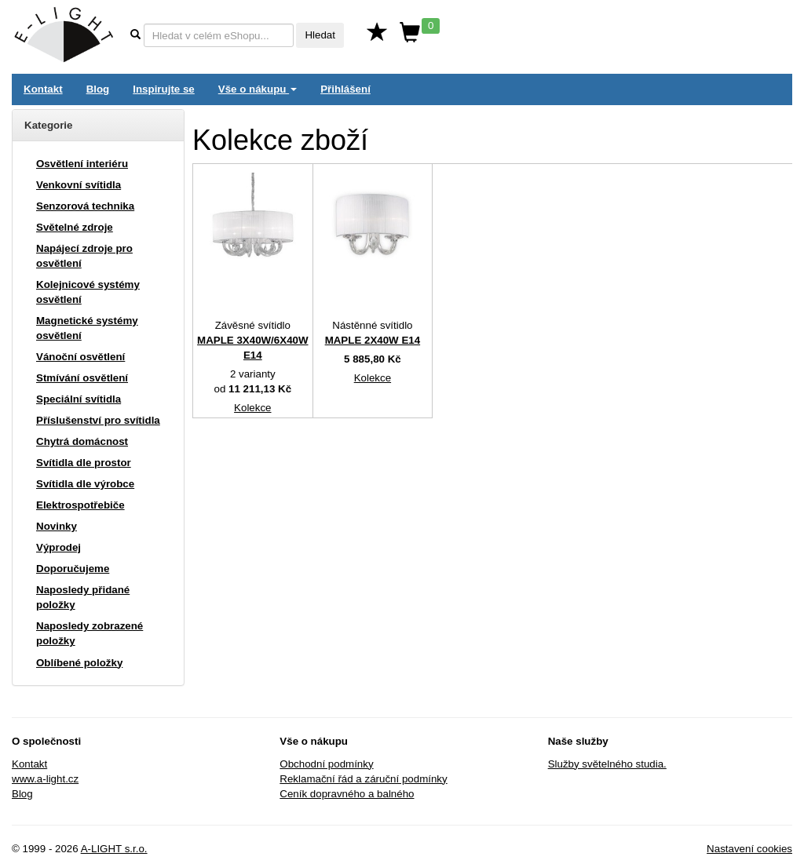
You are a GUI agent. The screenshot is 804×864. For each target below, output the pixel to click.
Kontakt (43, 89)
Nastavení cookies (749, 849)
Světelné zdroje (74, 227)
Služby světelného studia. (607, 764)
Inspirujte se (164, 89)
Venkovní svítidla (78, 185)
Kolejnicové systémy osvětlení (88, 292)
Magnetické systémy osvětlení (87, 328)
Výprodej (58, 547)
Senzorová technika (85, 206)
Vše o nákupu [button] (257, 89)
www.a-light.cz (45, 779)
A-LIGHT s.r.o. (114, 849)
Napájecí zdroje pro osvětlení (84, 255)
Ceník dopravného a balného (347, 794)
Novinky (56, 526)
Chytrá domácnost (82, 441)
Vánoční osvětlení (80, 357)
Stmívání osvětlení (82, 378)
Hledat (320, 35)
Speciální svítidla (78, 399)
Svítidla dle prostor (83, 462)
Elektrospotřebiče (80, 505)
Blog (98, 89)
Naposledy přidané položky (83, 597)
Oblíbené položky (79, 663)
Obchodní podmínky (326, 764)
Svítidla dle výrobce (85, 484)
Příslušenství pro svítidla (98, 420)
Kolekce (252, 408)
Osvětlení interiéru (82, 164)
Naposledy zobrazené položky (89, 633)
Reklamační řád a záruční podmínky (363, 779)
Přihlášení (345, 89)
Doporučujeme (72, 568)
